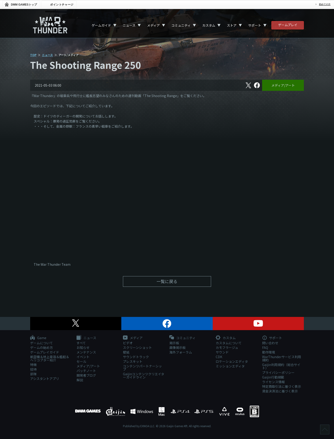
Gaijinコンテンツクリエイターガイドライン (143, 375)
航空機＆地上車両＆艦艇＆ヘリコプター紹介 (49, 358)
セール (81, 361)
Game (38, 338)
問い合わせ (270, 342)
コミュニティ (181, 25)
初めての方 (325, 4)
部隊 (33, 374)
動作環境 (268, 352)
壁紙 (126, 352)
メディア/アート (283, 85)
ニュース (129, 25)
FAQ (265, 347)
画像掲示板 (177, 347)
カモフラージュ (227, 347)
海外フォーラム (180, 352)
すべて (81, 342)
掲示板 (174, 342)
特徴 (33, 364)
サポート (254, 25)
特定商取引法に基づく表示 (281, 386)
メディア (153, 25)
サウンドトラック (136, 356)
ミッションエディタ (230, 366)
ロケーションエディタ (232, 361)
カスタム (208, 25)
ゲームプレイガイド (44, 352)
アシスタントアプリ (44, 378)
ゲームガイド (101, 25)
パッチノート (86, 370)
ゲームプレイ (287, 24)
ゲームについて (41, 342)
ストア (232, 25)
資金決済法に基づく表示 (280, 391)
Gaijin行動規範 (273, 377)
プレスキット (132, 361)
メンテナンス (86, 352)
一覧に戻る (167, 281)
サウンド (222, 352)
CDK (219, 356)
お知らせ (83, 347)
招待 (33, 369)
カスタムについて (229, 342)
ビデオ (128, 342)
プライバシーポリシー (278, 372)
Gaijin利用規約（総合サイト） (281, 366)
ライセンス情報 (273, 381)
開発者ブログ (86, 375)
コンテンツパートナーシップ (142, 367)
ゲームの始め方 (41, 347)
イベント (83, 356)
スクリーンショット (137, 347)
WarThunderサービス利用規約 (281, 358)
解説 (80, 380)
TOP (33, 55)
